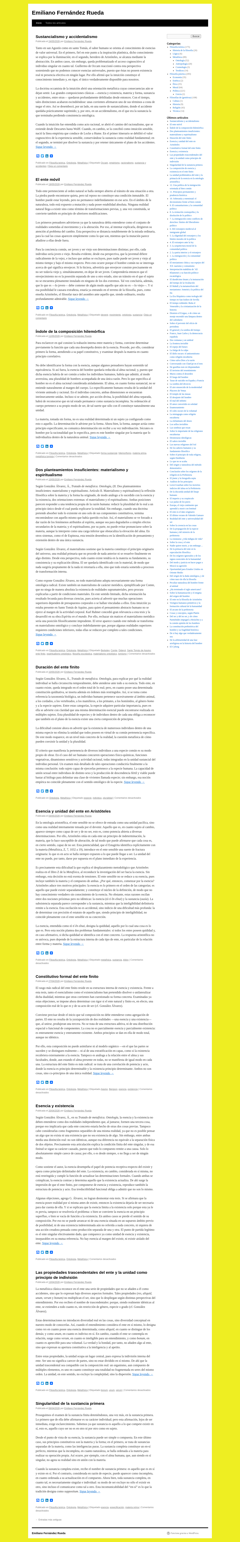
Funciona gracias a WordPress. (185, 1533)
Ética (175, 84)
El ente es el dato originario (182, 512)
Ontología (71, 163)
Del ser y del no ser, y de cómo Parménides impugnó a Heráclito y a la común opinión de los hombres (186, 619)
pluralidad (108, 798)
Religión (176, 107)
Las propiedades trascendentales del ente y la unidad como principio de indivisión (186, 158)
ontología (126, 315)
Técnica (176, 111)
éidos (126, 960)
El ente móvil (48, 179)
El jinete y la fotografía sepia (183, 478)
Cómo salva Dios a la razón (182, 360)
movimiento (115, 315)
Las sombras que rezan (180, 427)
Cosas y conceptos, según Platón (184, 613)
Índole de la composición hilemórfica (70, 331)
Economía (177, 77)
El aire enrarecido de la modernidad (186, 387)
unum (112, 1390)
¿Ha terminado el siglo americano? (185, 589)
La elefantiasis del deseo (181, 421)
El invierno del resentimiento (183, 370)
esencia (122, 1089)
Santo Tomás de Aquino (139, 650)
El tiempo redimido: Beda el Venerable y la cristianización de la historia (185, 306)
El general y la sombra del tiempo (185, 330)
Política (176, 90)
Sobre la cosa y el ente (180, 542)
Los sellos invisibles (179, 424)
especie (88, 798)
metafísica (106, 960)
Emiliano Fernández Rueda (68, 13)
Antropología (182, 64)
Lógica (176, 53)
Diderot (122, 650)
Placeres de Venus (178, 390)
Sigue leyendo (46, 146)
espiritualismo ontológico (59, 654)
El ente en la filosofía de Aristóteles (186, 599)
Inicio (39, 23)
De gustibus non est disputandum (185, 367)
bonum (104, 1390)
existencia (133, 1089)
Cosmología (181, 67)
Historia (176, 104)
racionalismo (127, 163)
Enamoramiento (177, 407)
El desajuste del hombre (180, 397)
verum (119, 1390)
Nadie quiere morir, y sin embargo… (186, 545)
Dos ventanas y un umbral (181, 340)
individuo (97, 798)
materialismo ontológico (105, 654)
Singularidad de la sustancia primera (70, 1403)
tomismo (122, 654)
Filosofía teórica (57, 163)
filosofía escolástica (82, 654)
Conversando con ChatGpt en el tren (186, 363)
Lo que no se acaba (178, 461)
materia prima (139, 453)
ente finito (40, 654)
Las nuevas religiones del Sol (183, 444)
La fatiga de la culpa (179, 350)
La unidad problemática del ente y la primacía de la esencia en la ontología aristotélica (187, 178)
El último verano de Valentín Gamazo (187, 515)
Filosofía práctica (178, 74)
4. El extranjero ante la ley (182, 242)
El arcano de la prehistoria (182, 609)
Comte (114, 650)
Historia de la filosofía (183, 50)
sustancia (137, 315)
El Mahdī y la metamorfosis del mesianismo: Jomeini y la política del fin (186, 289)
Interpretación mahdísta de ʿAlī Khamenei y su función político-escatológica (184, 272)
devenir (104, 315)
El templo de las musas (180, 394)
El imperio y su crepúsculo (182, 498)
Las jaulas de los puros (180, 502)
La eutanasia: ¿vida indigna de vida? (186, 539)
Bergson (113, 1089)
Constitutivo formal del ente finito (67, 976)
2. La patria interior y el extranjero (185, 252)
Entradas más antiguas (49, 1519)
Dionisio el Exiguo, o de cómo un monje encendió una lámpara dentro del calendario (186, 316)
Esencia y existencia (55, 1106)
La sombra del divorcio (180, 384)
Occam (104, 163)
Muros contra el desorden (181, 373)
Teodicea (180, 70)
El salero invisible (178, 441)
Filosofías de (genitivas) (181, 97)
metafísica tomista (45, 456)
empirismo (114, 163)
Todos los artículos (55, 23)
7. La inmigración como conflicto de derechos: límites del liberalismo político (186, 222)
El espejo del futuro (179, 347)
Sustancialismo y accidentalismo (66, 36)
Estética (176, 80)
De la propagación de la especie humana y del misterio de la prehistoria (184, 532)
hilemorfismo (124, 453)
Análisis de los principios (181, 481)
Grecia (179, 94)
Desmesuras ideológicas (181, 438)
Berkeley (105, 650)
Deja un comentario (58, 166)
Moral (175, 87)
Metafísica (82, 163)
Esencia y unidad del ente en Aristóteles (73, 811)
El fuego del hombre (179, 377)
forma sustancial (109, 453)
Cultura (176, 101)
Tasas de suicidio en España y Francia (187, 380)
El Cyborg (174, 646)
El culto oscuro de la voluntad (183, 411)
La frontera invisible (179, 343)
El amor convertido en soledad (183, 404)
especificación (117, 1507)
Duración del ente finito (57, 667)
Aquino (104, 1089)
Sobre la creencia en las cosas (183, 525)
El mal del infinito (178, 400)
